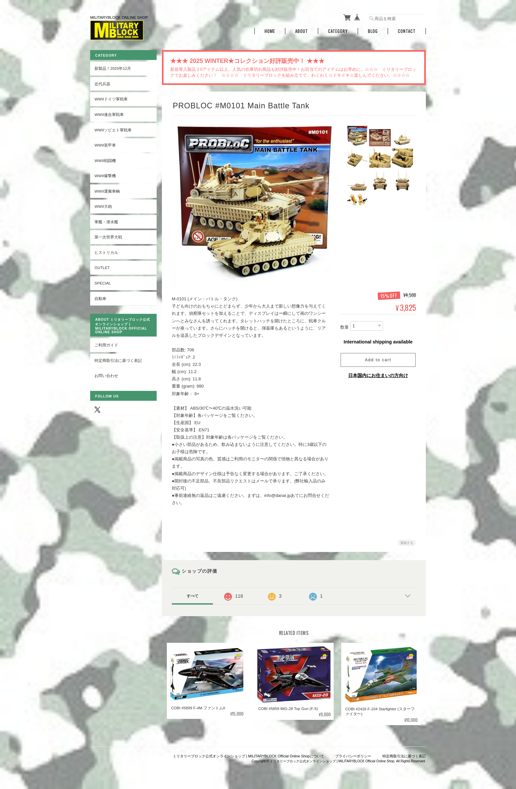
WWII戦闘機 (105, 159)
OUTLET (102, 267)
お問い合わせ (106, 375)
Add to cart (378, 359)
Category (338, 30)
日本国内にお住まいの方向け (378, 374)
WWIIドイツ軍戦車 (111, 98)
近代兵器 (102, 83)
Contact (407, 30)
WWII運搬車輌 (107, 190)
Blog (373, 30)
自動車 (100, 297)
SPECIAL (102, 282)
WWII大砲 (103, 206)
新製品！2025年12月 (112, 68)
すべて (193, 595)
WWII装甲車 (105, 144)
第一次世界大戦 (108, 236)
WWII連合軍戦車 (109, 114)
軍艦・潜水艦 (106, 221)
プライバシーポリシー (353, 755)
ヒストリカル (106, 252)
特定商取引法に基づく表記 (118, 360)
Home (270, 30)
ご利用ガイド (106, 344)
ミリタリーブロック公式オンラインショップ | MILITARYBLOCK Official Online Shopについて (248, 755)
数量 (344, 326)
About (301, 30)
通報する (406, 542)
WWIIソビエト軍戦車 (113, 129)
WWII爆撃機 (105, 175)
